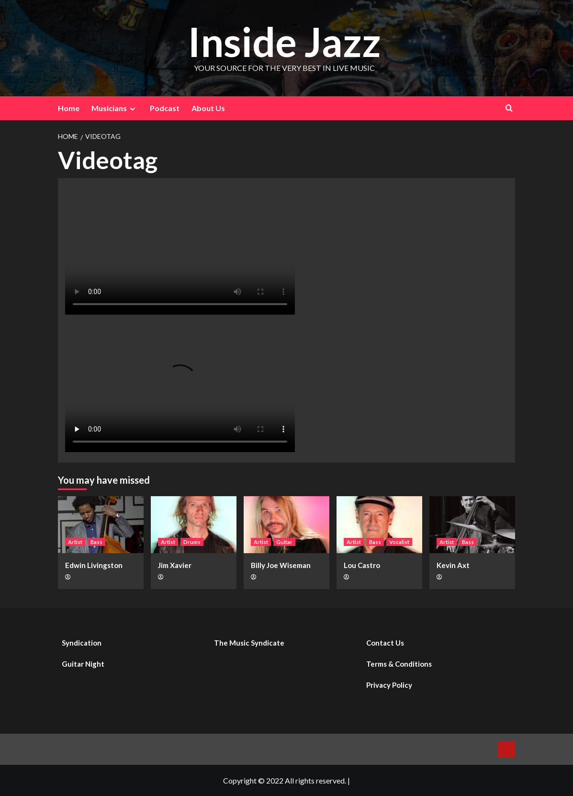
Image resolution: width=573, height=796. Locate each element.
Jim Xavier (174, 565)
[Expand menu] (132, 109)
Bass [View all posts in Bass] (96, 542)
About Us (208, 108)
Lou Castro (362, 565)
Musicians (114, 108)
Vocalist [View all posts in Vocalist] (399, 542)
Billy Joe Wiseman (281, 565)
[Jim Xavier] (193, 524)
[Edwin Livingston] (101, 524)
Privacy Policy (389, 685)
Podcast (165, 108)
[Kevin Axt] (472, 524)
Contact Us (385, 642)
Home (68, 108)
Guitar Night (83, 664)
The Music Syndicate (249, 642)
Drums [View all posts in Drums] (192, 542)
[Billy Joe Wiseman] (286, 524)
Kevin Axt (453, 565)
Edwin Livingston (94, 565)
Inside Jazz (284, 41)
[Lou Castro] (379, 524)
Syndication (81, 642)
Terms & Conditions (399, 664)
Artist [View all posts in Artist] (75, 542)
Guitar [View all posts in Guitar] (284, 542)
